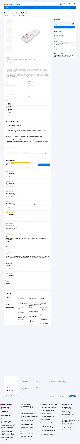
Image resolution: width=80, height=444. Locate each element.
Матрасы (18, 10)
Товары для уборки (21, 297)
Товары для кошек (65, 377)
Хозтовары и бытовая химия (22, 295)
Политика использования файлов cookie (27, 385)
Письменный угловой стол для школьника (22, 318)
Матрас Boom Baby (29, 10)
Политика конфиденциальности (27, 383)
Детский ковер (42, 297)
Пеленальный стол (20, 319)
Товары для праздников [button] (10, 307)
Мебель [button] (7, 298)
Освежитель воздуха (21, 302)
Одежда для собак (65, 382)
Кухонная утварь (31, 317)
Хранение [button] (7, 308)
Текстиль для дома (43, 304)
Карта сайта (24, 389)
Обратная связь (24, 388)
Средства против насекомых (22, 303)
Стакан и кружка (31, 305)
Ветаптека (64, 383)
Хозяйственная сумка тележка (22, 304)
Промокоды (24, 382)
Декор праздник (42, 315)
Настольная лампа (32, 299)
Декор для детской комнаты (22, 309)
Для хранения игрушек (43, 318)
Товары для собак (65, 380)
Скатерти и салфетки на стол (44, 302)
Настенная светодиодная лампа (34, 304)
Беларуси (17, 397)
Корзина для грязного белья (44, 319)
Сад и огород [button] (8, 303)
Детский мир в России (7, 397)
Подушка (30, 322)
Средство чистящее (21, 298)
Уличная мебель (31, 297)
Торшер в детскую (43, 309)
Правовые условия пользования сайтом (17, 395)
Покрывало (31, 320)
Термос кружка (31, 308)
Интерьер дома (20, 313)
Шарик (41, 314)
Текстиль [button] (7, 304)
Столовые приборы (32, 315)
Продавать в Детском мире (26, 378)
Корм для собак (64, 381)
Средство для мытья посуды (22, 299)
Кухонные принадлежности (33, 311)
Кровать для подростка (32, 298)
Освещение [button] (8, 300)
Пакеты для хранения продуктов (32, 307)
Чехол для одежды (43, 320)
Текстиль (13, 10)
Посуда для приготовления (33, 312)
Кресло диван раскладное (22, 316)
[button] (73, 7)
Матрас (23, 10)
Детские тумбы (31, 295)
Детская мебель (20, 307)
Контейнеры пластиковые (44, 323)
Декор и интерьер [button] (9, 297)
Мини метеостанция (21, 312)
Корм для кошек (64, 378)
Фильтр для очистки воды (33, 316)
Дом (9, 10)
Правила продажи (25, 381)
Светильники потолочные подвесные (33, 301)
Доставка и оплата (25, 377)
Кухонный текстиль (43, 303)
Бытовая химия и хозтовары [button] (11, 295)
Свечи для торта (42, 313)
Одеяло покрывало (43, 299)
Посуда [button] (7, 301)
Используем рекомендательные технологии (11, 396)
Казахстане (13, 397)
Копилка (19, 308)
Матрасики (42, 295)
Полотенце (42, 298)
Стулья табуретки (20, 320)
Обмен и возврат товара (26, 380)
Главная (5, 10)
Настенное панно (20, 311)
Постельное (31, 321)
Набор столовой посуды (33, 310)
